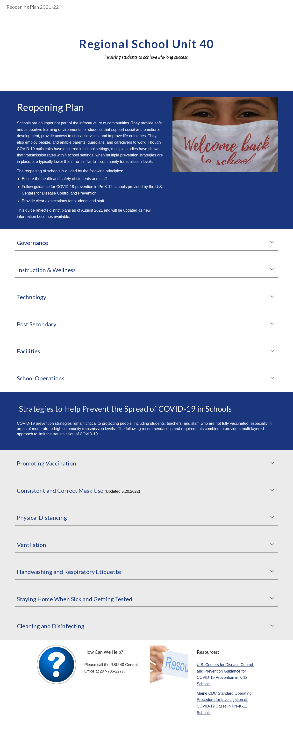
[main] (146, 52)
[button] (272, 243)
